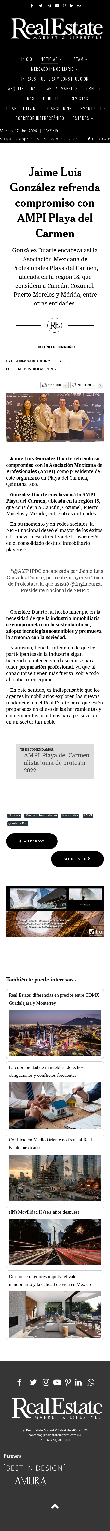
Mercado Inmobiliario (41, 815)
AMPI (88, 815)
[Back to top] (55, 1507)
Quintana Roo (17, 823)
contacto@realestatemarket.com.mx (55, 1435)
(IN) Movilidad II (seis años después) (44, 1211)
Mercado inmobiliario (47, 361)
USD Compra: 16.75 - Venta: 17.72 (39, 139)
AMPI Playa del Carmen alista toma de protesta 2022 (56, 763)
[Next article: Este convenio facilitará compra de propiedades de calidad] (77, 859)
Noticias (14, 815)
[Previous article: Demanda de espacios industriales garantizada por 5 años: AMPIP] (32, 841)
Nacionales (70, 815)
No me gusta (86, 384)
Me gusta (54, 384)
